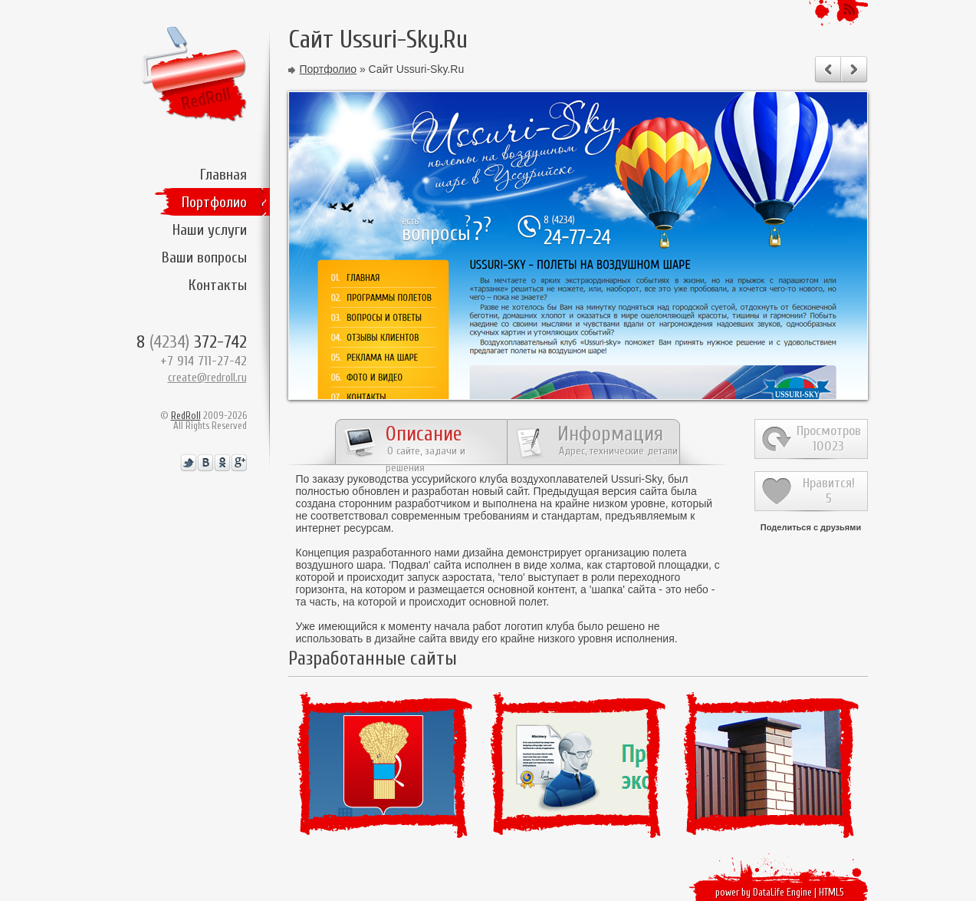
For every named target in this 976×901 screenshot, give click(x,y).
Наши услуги (210, 230)
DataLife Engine (782, 892)
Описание (425, 443)
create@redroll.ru (207, 378)
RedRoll (186, 415)
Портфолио (214, 202)
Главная (223, 174)
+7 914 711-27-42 (203, 361)
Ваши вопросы (204, 257)
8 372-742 (191, 342)
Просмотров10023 (829, 438)
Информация (617, 439)
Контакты (218, 285)
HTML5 (831, 892)
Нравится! (829, 491)
